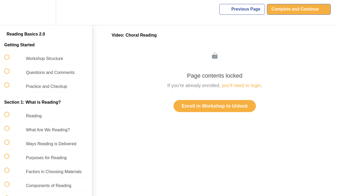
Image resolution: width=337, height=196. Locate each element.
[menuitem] (46, 12)
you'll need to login (241, 85)
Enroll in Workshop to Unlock (215, 106)
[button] (9, 12)
